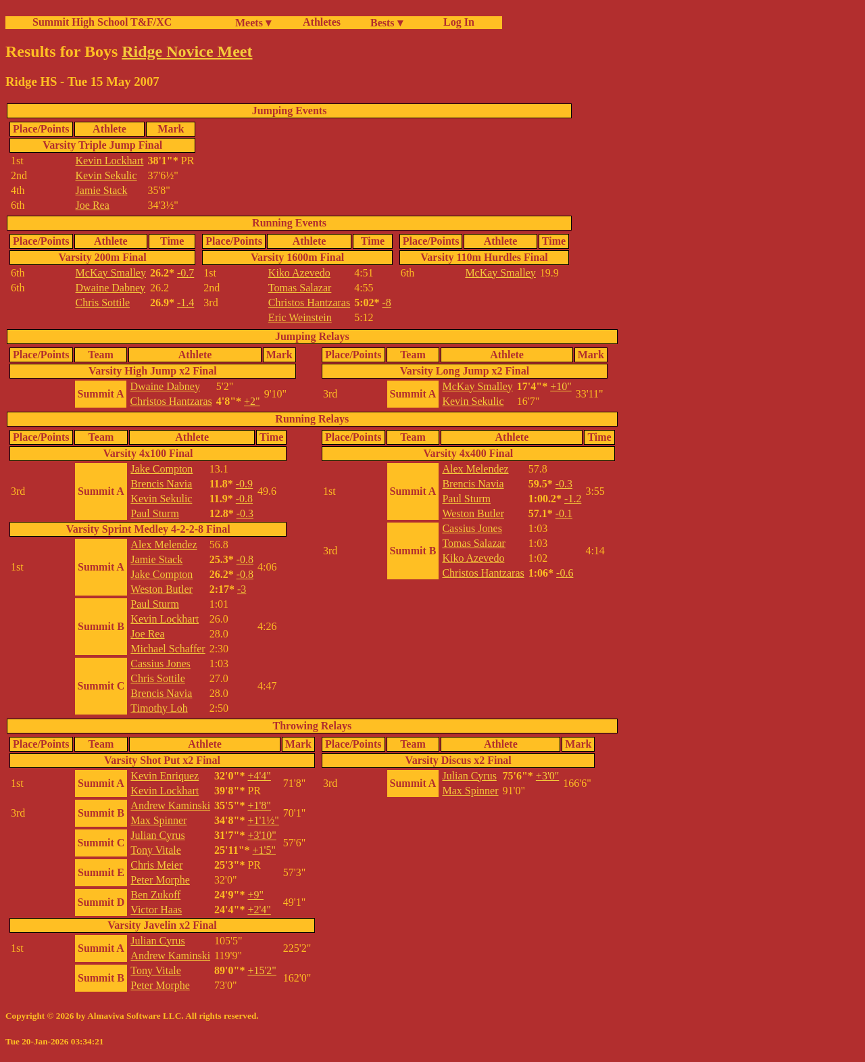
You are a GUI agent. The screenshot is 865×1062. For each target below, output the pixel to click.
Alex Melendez (163, 544)
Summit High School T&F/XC (102, 22)
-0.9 (244, 483)
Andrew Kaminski (170, 805)
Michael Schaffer (167, 648)
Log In (456, 22)
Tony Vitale (155, 850)
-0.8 (244, 498)
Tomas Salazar (300, 287)
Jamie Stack (102, 190)
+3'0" (547, 775)
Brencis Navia (161, 483)
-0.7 (185, 273)
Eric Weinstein (300, 317)
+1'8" (258, 805)
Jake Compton (161, 469)
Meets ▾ (253, 22)
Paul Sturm (154, 513)
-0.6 (564, 573)
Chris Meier (156, 865)
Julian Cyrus (157, 835)
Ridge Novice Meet (187, 51)
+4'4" (258, 775)
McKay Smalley (111, 273)
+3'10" (261, 835)
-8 (386, 302)
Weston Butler (161, 589)
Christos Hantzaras (309, 302)
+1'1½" (262, 820)
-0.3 (245, 513)
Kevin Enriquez (164, 775)
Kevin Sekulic (106, 175)
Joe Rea (92, 205)
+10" (561, 386)
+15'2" (261, 970)
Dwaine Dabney (111, 287)
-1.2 (572, 498)
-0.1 (563, 513)
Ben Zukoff (155, 894)
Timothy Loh (158, 708)
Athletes (322, 22)
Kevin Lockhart (110, 160)
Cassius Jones (160, 663)
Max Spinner (158, 820)
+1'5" (264, 850)
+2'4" (258, 909)
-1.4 (185, 302)
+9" (255, 894)
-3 (241, 589)
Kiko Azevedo (299, 273)
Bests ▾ (386, 22)
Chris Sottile (103, 302)
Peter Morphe (160, 880)
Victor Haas (156, 909)
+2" (252, 401)
